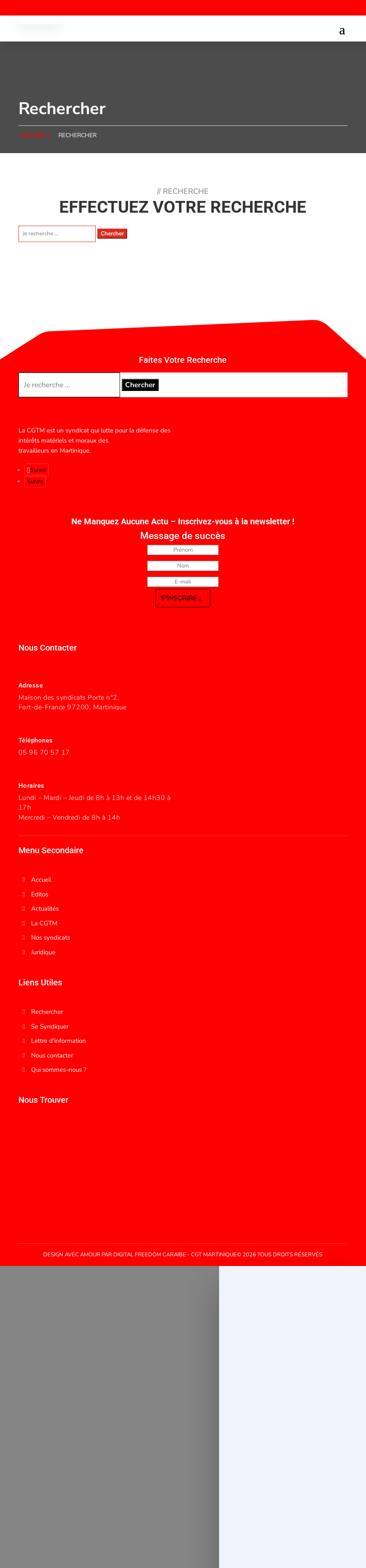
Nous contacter (52, 1055)
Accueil (41, 879)
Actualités (45, 908)
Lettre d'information (58, 1041)
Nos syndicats (50, 937)
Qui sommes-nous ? (58, 1069)
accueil (33, 135)
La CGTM (44, 923)
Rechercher (77, 135)
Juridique (43, 952)
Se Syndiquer (49, 1026)
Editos (39, 894)
